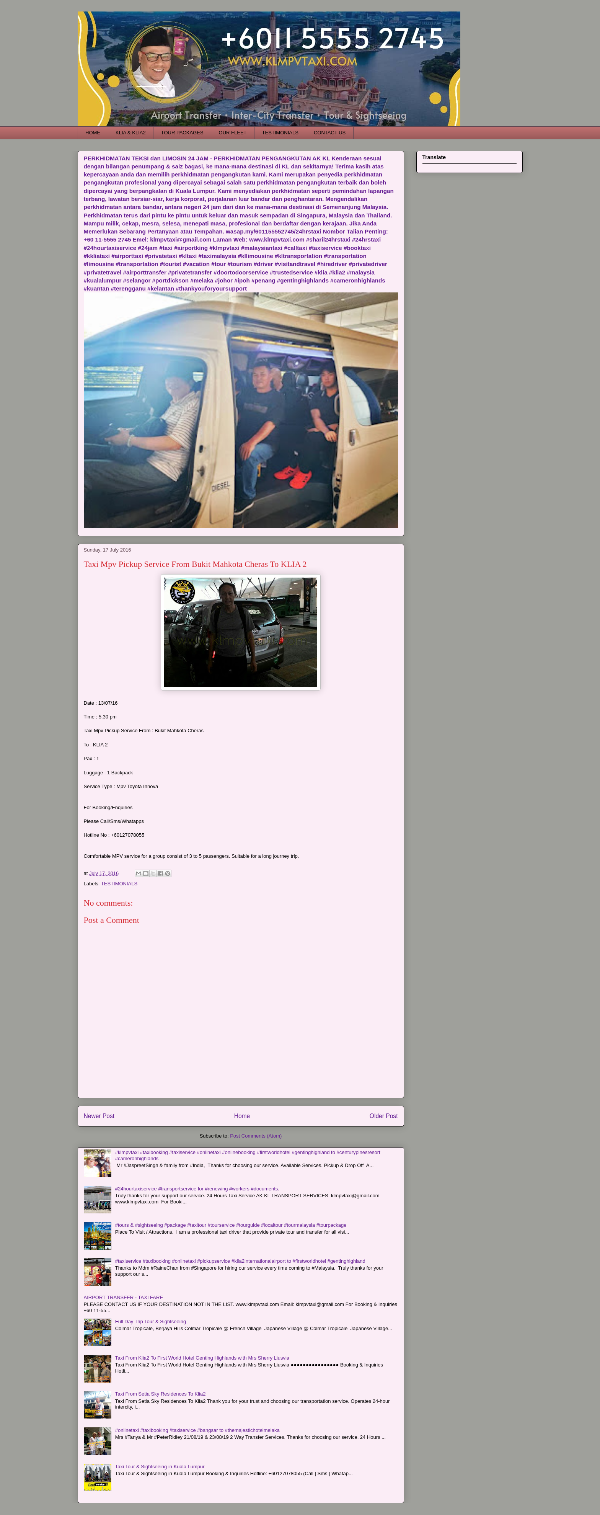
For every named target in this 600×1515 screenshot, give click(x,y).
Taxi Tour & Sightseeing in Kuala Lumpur (160, 1466)
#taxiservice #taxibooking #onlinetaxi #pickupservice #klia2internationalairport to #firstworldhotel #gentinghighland (240, 1261)
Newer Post (99, 1116)
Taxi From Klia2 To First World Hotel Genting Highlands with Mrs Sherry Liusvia (202, 1358)
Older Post (384, 1116)
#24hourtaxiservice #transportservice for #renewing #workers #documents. (197, 1189)
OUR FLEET (233, 133)
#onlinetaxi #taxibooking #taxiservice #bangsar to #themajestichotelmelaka (197, 1430)
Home (242, 1116)
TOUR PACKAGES (182, 133)
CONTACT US (330, 133)
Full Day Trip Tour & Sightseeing (150, 1321)
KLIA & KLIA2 (131, 133)
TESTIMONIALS (280, 133)
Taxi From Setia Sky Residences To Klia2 (160, 1394)
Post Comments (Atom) (256, 1136)
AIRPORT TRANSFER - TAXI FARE (123, 1297)
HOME (92, 133)
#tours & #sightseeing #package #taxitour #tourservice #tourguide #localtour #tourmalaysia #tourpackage (231, 1225)
